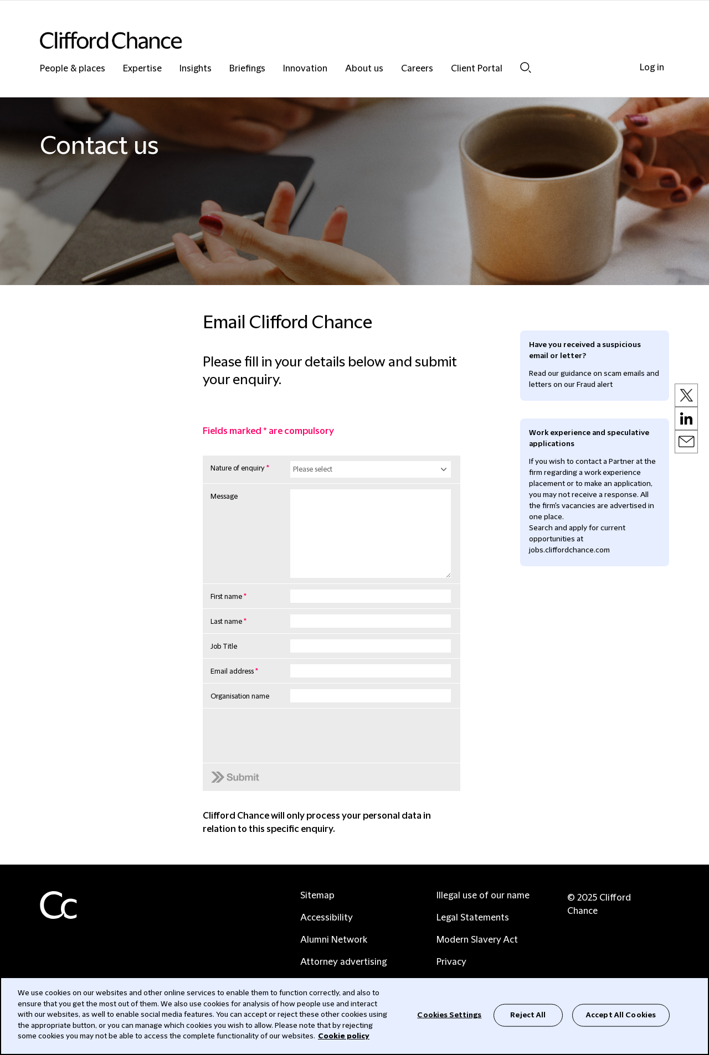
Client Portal (476, 69)
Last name (228, 621)
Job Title (223, 646)
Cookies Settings (449, 1014)
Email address (234, 671)
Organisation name (239, 696)
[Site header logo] (332, 40)
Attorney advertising (343, 962)
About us (364, 69)
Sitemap (317, 896)
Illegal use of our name (483, 896)
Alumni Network (333, 940)
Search (525, 67)
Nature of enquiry (239, 468)
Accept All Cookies (621, 1014)
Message (224, 496)
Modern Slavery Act (477, 940)
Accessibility (326, 918)
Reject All (528, 1014)
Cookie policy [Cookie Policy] (343, 1036)
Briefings (247, 69)
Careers (417, 69)
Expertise (142, 69)
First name (228, 597)
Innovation (305, 69)
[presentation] (292, 761)
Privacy (451, 962)
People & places (72, 69)
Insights (195, 69)
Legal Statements (472, 918)
